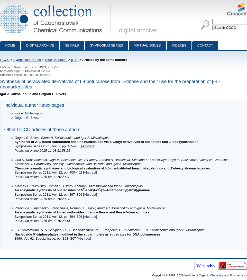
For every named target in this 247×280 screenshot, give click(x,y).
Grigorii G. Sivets (27, 118)
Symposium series (106, 45)
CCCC (5, 60)
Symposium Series (27, 60)
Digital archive (40, 45)
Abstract (88, 146)
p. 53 (74, 60)
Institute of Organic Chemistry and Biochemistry (215, 275)
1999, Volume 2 (55, 60)
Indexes (179, 45)
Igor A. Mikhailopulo (29, 113)
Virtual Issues (147, 45)
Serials (72, 45)
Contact (205, 45)
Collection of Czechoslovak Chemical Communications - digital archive (56, 5)
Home (10, 45)
